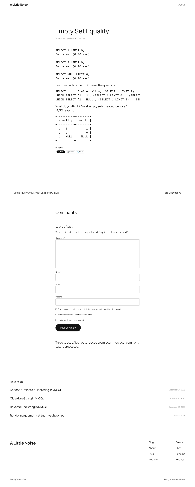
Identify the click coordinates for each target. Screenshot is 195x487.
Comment (60, 238)
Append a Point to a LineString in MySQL (36, 390)
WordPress (180, 479)
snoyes (67, 38)
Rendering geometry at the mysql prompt (37, 415)
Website (58, 296)
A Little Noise (19, 5)
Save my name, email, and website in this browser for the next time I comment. (89, 309)
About (181, 4)
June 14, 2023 (179, 415)
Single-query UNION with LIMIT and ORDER (36, 192)
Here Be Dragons (172, 192)
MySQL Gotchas (78, 38)
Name (58, 272)
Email (58, 284)
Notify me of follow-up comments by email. (75, 314)
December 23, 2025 (177, 398)
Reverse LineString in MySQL (28, 407)
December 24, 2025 (177, 390)
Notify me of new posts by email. (71, 320)
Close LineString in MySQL (27, 398)
